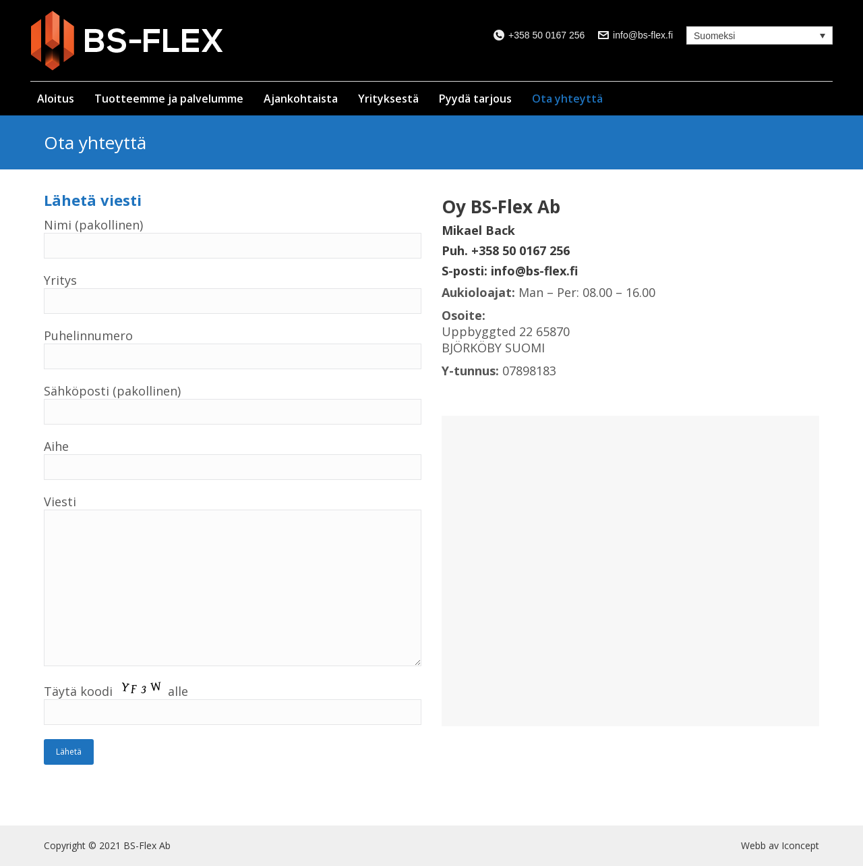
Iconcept (800, 845)
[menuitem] (59, 93)
